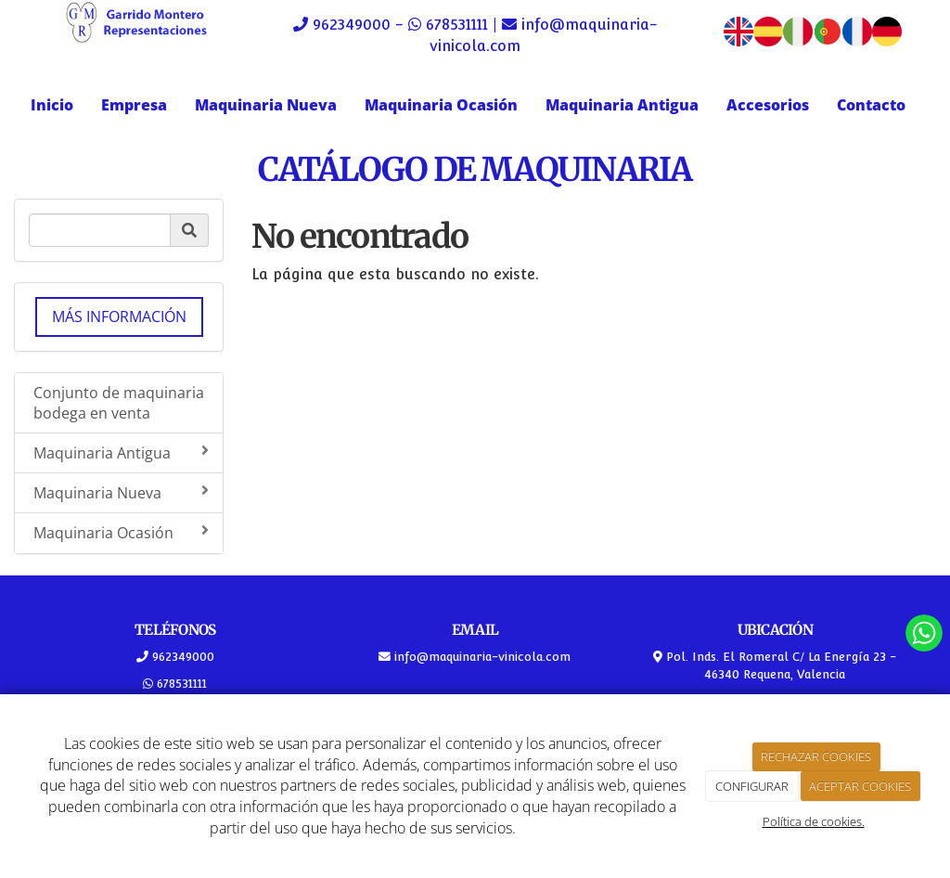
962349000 (352, 24)
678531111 (457, 24)
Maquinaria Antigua (622, 105)
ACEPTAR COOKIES (860, 786)
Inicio (52, 105)
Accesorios (767, 105)
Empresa (134, 105)
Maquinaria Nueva (266, 105)
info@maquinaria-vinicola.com (481, 657)
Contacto (871, 105)
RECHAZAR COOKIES (816, 756)
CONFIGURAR (752, 786)
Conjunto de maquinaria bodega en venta (118, 403)
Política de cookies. (814, 821)
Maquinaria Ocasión (441, 105)
